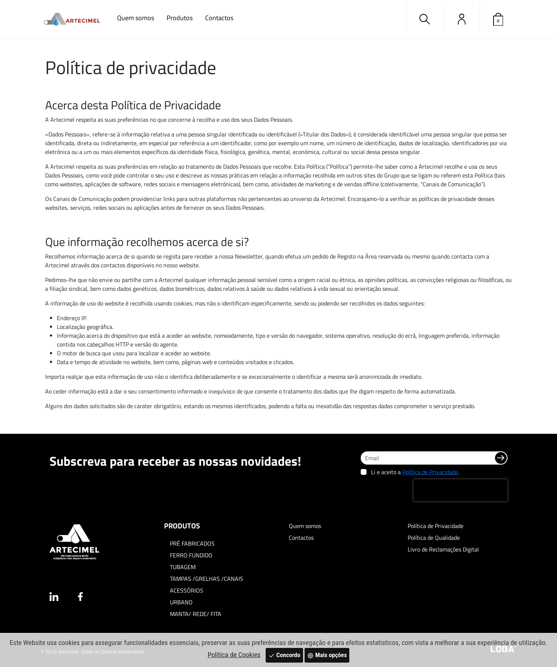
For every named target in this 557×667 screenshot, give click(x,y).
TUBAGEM (183, 566)
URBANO (181, 602)
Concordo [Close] (284, 655)
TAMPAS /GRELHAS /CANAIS (206, 578)
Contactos (219, 18)
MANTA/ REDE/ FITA (195, 613)
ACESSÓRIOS (186, 590)
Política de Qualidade (434, 537)
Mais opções (327, 655)
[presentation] (460, 490)
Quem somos (135, 18)
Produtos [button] (180, 18)
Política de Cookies (234, 654)
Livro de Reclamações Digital (443, 549)
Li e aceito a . (415, 472)
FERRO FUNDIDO (191, 555)
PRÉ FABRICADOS (192, 543)
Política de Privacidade (430, 472)
